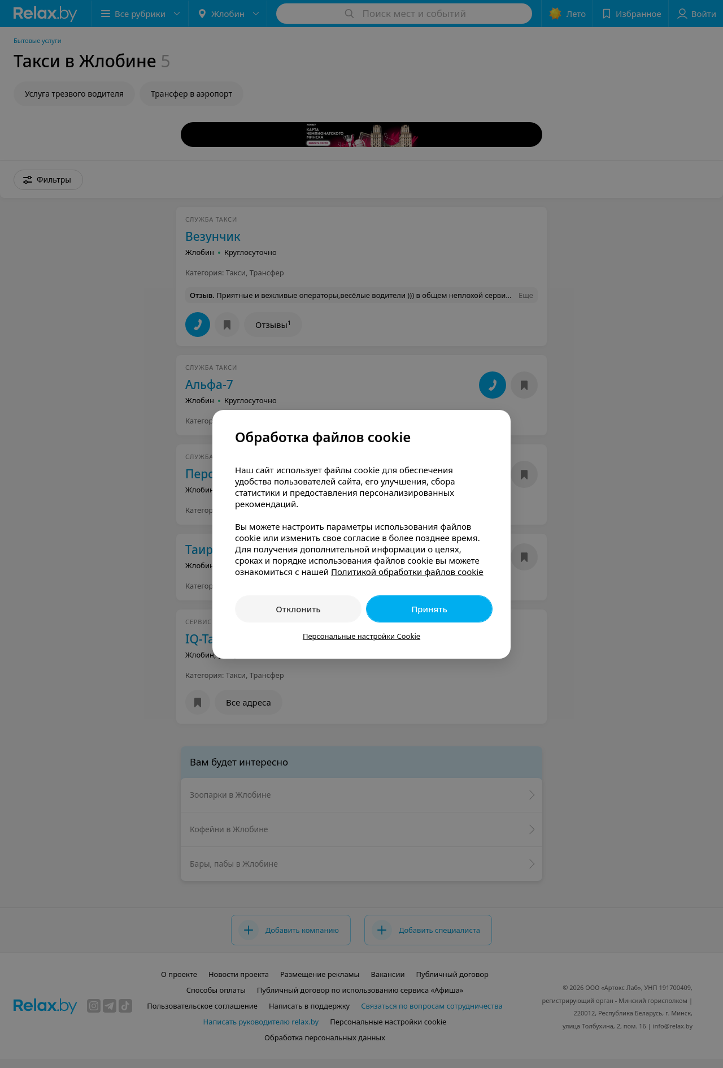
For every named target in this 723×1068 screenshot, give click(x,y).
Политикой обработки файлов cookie (407, 571)
